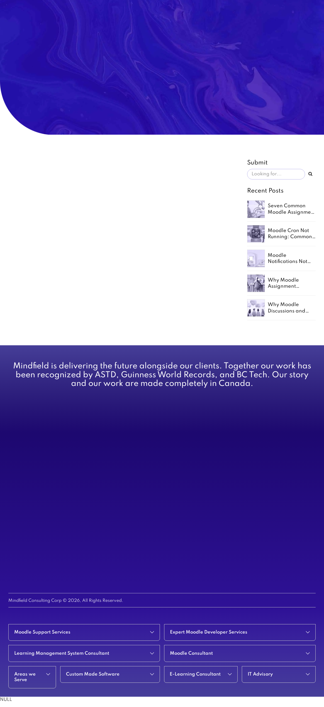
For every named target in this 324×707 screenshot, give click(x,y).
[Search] (310, 174)
